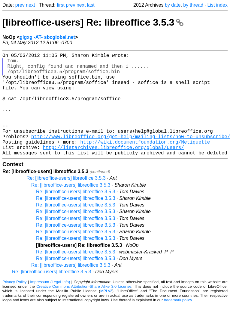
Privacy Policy (14, 305)
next (30, 5)
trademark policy (178, 323)
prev (20, 5)
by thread (193, 5)
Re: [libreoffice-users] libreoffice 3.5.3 (66, 200)
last (91, 5)
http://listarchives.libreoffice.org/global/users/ (113, 169)
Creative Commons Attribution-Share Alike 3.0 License (83, 309)
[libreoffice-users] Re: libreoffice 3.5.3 (92, 22)
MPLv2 (106, 314)
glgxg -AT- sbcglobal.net (47, 37)
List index (217, 5)
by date (172, 5)
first (61, 5)
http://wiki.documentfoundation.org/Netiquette (145, 162)
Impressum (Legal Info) (50, 305)
